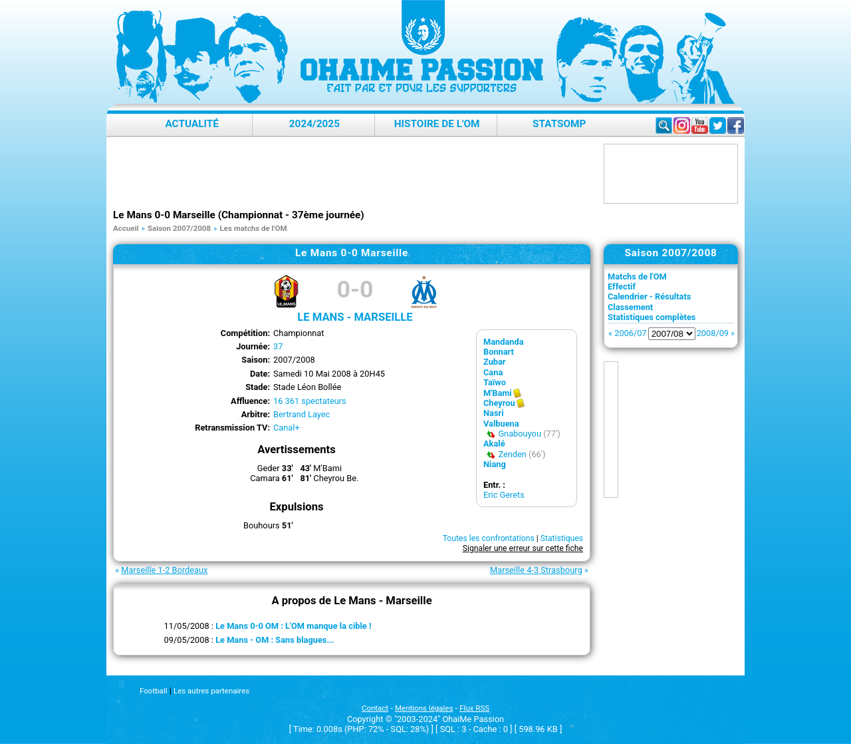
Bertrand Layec (301, 414)
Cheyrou (499, 403)
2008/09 (713, 333)
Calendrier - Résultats (649, 296)
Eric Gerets (504, 495)
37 (278, 346)
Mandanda (503, 342)
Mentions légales (424, 708)
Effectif (622, 286)
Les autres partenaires (211, 690)
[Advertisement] (355, 174)
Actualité (192, 124)
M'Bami (497, 393)
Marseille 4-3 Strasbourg (536, 570)
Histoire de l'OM (437, 124)
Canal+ (286, 428)
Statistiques (562, 538)
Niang (494, 464)
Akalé (494, 444)
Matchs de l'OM (637, 276)
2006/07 (630, 333)
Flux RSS (474, 708)
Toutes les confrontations (489, 538)
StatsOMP (559, 124)
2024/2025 (314, 124)
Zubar (494, 362)
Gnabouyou (519, 434)
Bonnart (498, 352)
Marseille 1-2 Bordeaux (164, 570)
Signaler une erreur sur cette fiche (523, 548)
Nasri (493, 413)
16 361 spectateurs (309, 401)
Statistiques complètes (651, 317)
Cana (493, 372)
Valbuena (501, 424)
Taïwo (494, 382)
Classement (630, 307)
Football (153, 690)
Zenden (512, 454)
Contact (375, 708)
